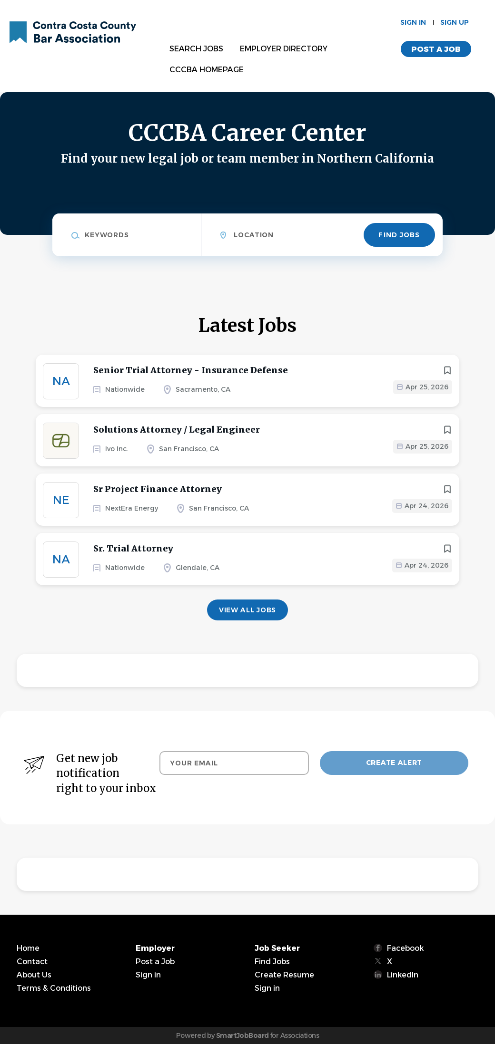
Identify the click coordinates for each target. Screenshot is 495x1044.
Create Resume (284, 974)
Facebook (405, 948)
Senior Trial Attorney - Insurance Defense (190, 370)
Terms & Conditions (54, 988)
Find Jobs (399, 235)
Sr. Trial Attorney (133, 548)
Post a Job (436, 49)
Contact (32, 961)
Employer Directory (283, 48)
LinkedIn (402, 974)
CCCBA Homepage (206, 69)
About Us (34, 974)
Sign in (413, 22)
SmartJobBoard (242, 1035)
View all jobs (247, 610)
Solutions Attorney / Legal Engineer (176, 429)
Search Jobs (196, 48)
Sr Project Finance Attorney (157, 488)
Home (28, 948)
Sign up (454, 22)
